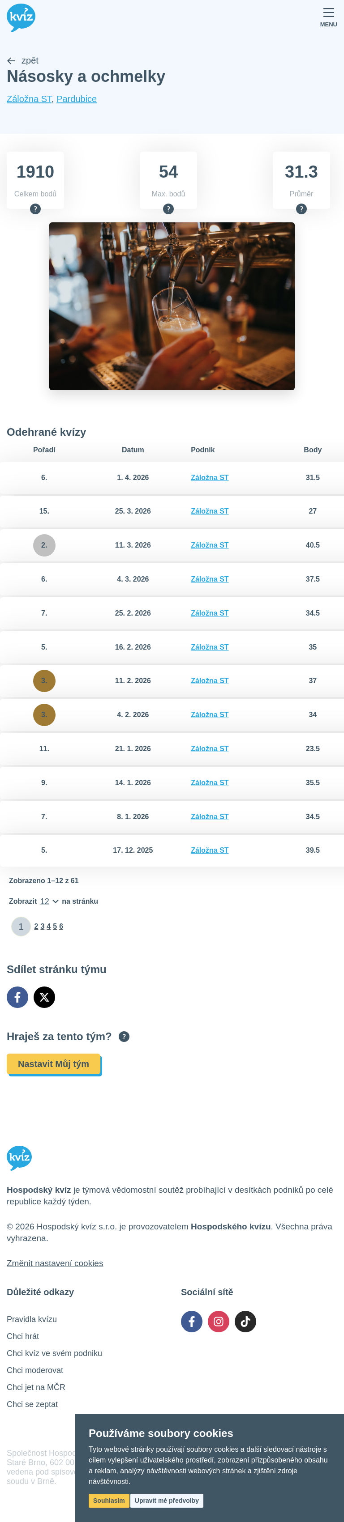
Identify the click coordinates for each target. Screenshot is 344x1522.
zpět (23, 61)
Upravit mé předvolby (167, 1500)
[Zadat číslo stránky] (21, 927)
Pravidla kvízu (32, 1319)
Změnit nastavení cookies (55, 1263)
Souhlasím (109, 1500)
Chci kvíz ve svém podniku (54, 1353)
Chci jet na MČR (36, 1387)
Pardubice (76, 99)
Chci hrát (23, 1336)
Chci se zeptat (32, 1404)
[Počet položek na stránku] (53, 902)
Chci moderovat (35, 1370)
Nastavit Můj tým (53, 1064)
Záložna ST (29, 99)
